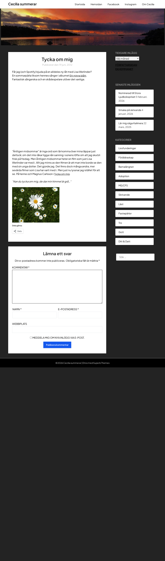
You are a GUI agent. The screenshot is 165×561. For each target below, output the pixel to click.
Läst (121, 204)
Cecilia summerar (22, 4)
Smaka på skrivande (130, 109)
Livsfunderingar (127, 148)
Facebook (113, 4)
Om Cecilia (148, 4)
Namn (17, 309)
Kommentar (20, 267)
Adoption (124, 176)
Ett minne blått (78, 75)
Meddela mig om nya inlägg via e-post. (58, 337)
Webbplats (19, 323)
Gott (121, 232)
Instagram (130, 4)
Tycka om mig (62, 174)
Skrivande (124, 194)
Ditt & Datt (124, 241)
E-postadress (68, 309)
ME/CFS (123, 185)
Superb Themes (101, 362)
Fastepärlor (125, 213)
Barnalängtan (126, 166)
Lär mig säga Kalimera (131, 123)
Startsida (80, 4)
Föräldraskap (126, 157)
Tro (120, 222)
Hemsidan (96, 4)
